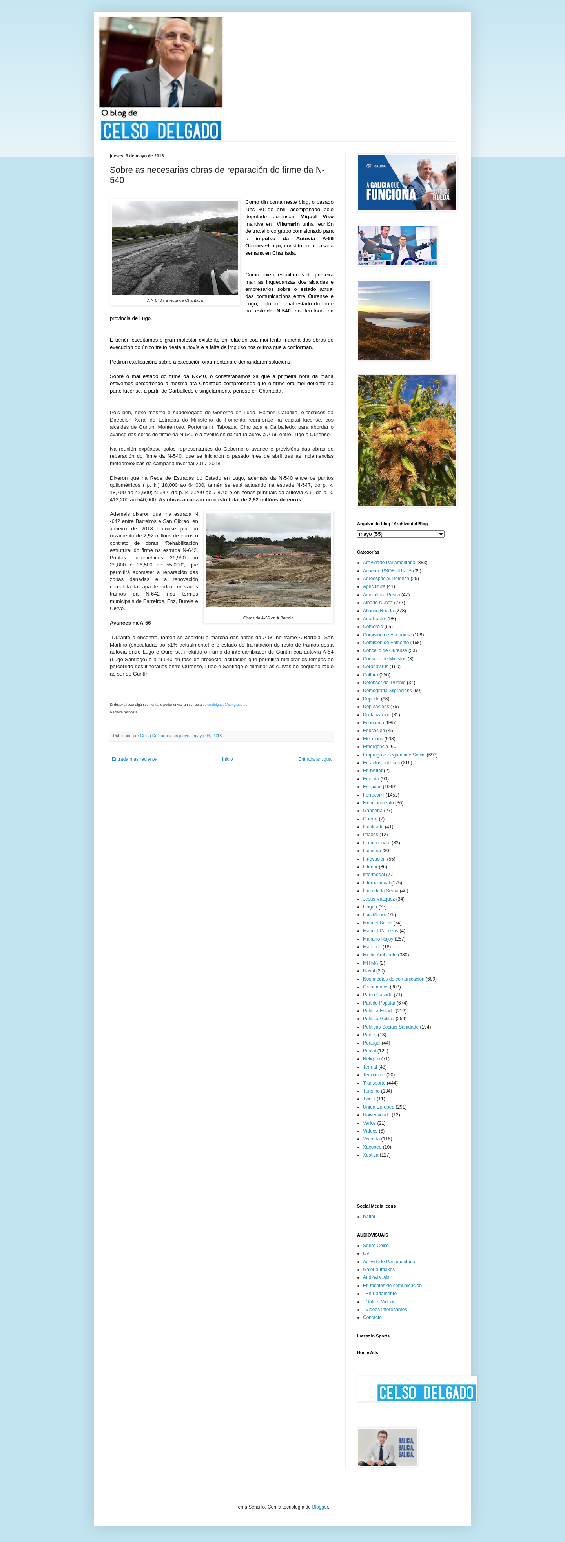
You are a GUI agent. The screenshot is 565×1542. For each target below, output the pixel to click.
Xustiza (370, 1155)
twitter (369, 1216)
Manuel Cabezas (380, 931)
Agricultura (374, 586)
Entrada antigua (315, 759)
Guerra (370, 819)
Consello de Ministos (384, 658)
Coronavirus (375, 666)
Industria (372, 850)
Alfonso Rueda (378, 611)
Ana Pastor (374, 618)
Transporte (374, 1083)
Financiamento (378, 803)
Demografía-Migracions (387, 690)
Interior (370, 867)
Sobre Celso (376, 1245)
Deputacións (376, 706)
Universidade (376, 1115)
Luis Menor (374, 914)
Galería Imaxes (379, 1269)
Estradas (372, 786)
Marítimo (372, 947)
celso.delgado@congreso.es (225, 705)
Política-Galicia (378, 1018)
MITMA (370, 963)
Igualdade (373, 826)
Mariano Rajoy (378, 939)
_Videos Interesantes (385, 1309)
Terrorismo (374, 1075)
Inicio (227, 759)
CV (366, 1253)
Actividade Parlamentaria (389, 562)
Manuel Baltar (377, 923)
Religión (371, 1058)
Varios (369, 1123)
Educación (374, 730)
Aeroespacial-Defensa (386, 578)
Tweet (369, 1099)
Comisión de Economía (387, 635)
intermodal (374, 874)
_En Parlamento (380, 1293)
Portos (370, 1035)
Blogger (320, 1507)
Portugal (372, 1043)
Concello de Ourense (385, 650)
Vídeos (370, 1131)
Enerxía (371, 779)
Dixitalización (376, 715)
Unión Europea (378, 1107)
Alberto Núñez (378, 602)
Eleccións (373, 739)
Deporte (371, 699)
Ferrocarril (374, 795)
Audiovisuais (376, 1277)
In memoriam (376, 843)
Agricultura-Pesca (381, 594)
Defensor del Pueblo (384, 682)
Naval (369, 971)
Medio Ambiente (380, 954)
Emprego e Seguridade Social (394, 755)
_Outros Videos (379, 1301)
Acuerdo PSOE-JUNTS (387, 571)
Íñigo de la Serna (381, 890)
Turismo (371, 1091)
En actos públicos (381, 763)
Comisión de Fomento (386, 642)
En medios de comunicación (392, 1285)
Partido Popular (379, 1003)
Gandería (373, 810)
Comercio (373, 626)
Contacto (372, 1317)
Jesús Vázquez (379, 899)
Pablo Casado (377, 995)
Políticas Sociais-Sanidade (391, 1027)
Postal (369, 1051)
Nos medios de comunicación (394, 979)
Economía (373, 722)
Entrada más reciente (134, 759)
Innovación (374, 859)
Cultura (370, 675)
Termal (370, 1067)
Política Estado (378, 1011)
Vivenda (371, 1139)
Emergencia (375, 746)
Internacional (376, 883)
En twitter (373, 770)
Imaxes (370, 834)
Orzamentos (375, 987)
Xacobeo (372, 1147)
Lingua (370, 907)
